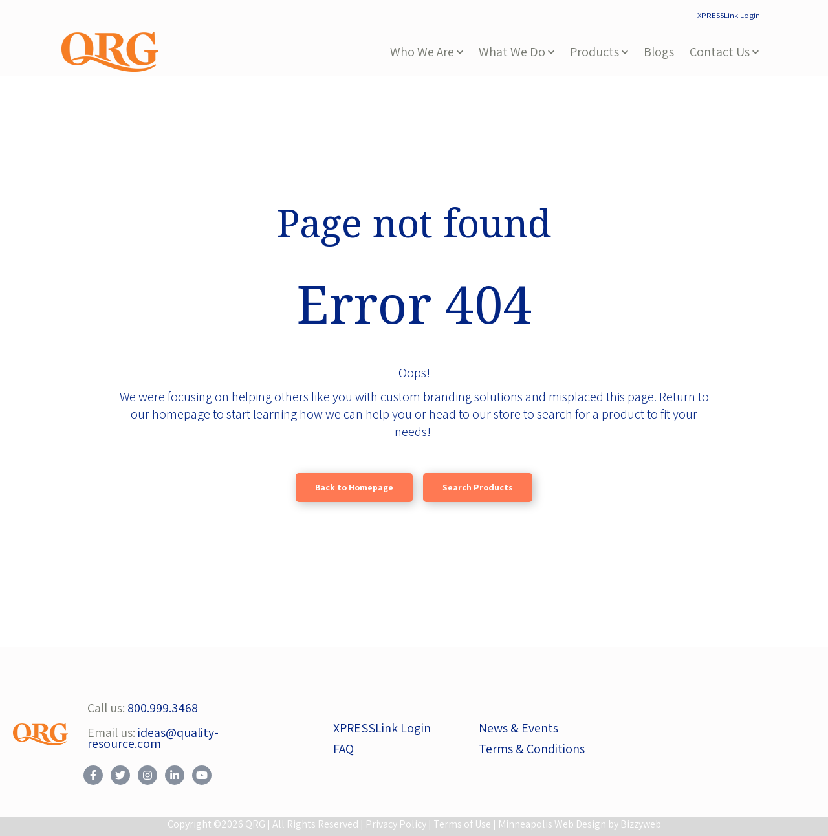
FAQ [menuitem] (343, 748)
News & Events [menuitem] (518, 728)
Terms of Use (462, 824)
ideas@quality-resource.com (153, 738)
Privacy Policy (395, 824)
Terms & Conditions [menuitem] (532, 748)
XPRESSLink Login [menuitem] (728, 15)
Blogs (659, 51)
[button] (426, 52)
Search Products (477, 487)
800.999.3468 (162, 707)
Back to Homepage (354, 487)
